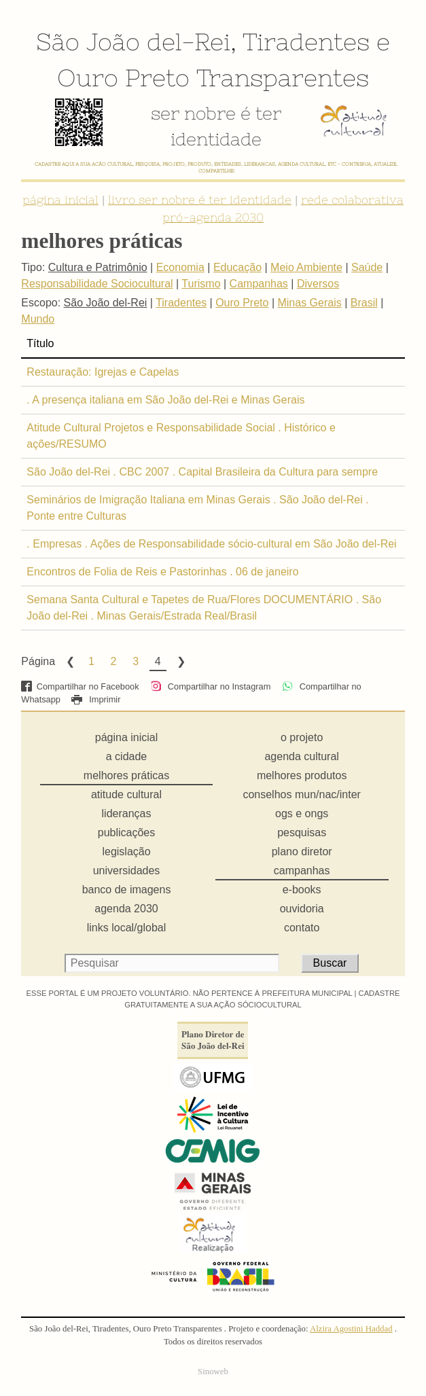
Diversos (318, 283)
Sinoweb (213, 1371)
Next (180, 661)
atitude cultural (126, 794)
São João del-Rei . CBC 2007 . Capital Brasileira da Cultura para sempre (202, 472)
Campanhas (259, 283)
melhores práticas (126, 775)
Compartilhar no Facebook (80, 686)
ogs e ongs (301, 813)
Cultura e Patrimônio (97, 267)
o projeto (302, 737)
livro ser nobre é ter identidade (199, 200)
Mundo (37, 319)
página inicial (60, 200)
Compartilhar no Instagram (210, 686)
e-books (302, 889)
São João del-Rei (133, 41)
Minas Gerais (309, 302)
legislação (126, 851)
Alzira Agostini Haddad (351, 1329)
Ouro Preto (123, 77)
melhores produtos (302, 775)
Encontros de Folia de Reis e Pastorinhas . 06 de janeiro (162, 571)
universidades (126, 870)
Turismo (200, 283)
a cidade (126, 756)
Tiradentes (306, 41)
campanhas (302, 870)
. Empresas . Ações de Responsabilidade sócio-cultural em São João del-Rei (211, 544)
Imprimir (95, 699)
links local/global (126, 927)
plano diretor (302, 851)
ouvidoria (302, 908)
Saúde (367, 267)
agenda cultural (301, 756)
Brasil (364, 302)
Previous (69, 661)
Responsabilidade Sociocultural (97, 283)
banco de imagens (126, 889)
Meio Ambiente (306, 267)
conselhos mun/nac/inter (301, 794)
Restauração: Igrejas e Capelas (102, 372)
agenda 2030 (126, 908)
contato (301, 927)
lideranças (127, 813)
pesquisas (301, 832)
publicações (127, 832)
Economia (180, 267)
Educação (237, 267)
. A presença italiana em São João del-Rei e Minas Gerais (165, 400)
